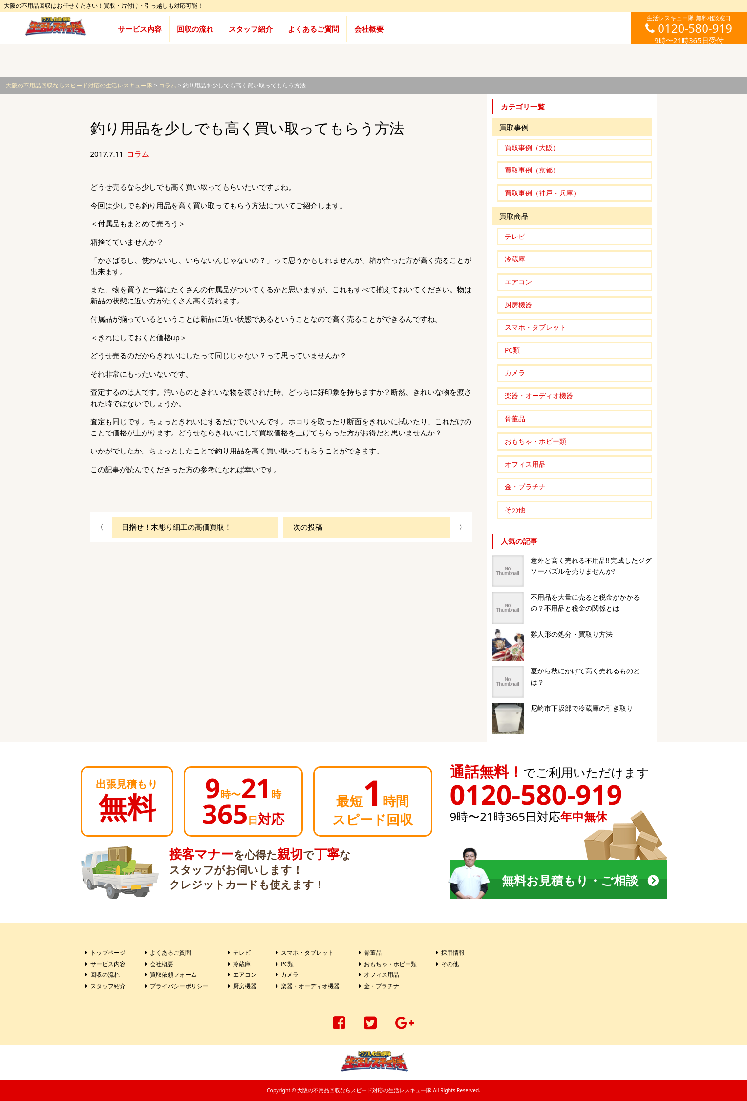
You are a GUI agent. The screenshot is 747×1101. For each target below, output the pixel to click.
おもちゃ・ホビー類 (535, 441)
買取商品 (514, 216)
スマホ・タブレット (535, 327)
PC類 (512, 350)
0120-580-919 (536, 794)
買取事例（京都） (532, 170)
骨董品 (515, 418)
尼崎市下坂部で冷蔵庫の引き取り (582, 708)
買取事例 (514, 127)
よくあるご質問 (313, 29)
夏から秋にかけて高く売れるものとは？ (585, 677)
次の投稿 (307, 527)
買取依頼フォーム (173, 975)
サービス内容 (140, 29)
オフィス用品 (525, 464)
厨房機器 (518, 305)
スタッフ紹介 (251, 29)
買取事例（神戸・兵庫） (542, 193)
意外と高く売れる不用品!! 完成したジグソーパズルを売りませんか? (591, 566)
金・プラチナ (525, 486)
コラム (138, 154)
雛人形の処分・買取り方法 (572, 634)
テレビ (515, 236)
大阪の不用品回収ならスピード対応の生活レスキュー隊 (364, 1090)
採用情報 (453, 953)
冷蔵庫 (515, 259)
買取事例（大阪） (532, 147)
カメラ (515, 372)
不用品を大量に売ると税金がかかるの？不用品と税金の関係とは (585, 603)
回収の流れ (195, 29)
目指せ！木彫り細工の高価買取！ (177, 527)
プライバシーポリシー (179, 986)
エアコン (518, 282)
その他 (515, 509)
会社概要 (369, 29)
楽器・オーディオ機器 (539, 395)
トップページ (108, 953)
